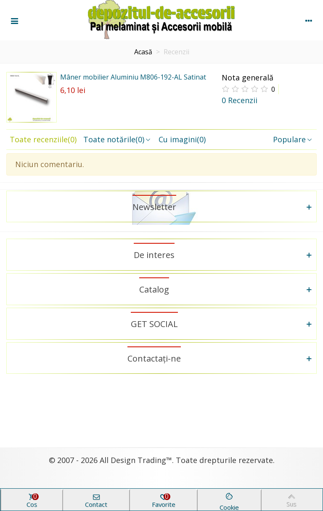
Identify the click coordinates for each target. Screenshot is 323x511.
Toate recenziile (43, 139)
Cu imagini (182, 139)
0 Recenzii (239, 100)
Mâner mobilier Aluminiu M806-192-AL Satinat (133, 77)
